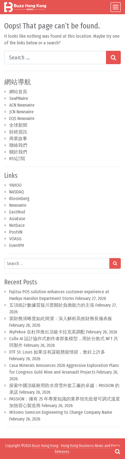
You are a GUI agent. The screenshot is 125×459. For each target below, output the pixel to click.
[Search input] (55, 57)
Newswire (17, 205)
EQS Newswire (21, 118)
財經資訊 (18, 131)
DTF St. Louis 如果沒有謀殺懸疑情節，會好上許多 (57, 352)
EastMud (17, 212)
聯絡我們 (18, 145)
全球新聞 (18, 125)
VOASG (15, 238)
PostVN (15, 232)
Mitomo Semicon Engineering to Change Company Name (60, 412)
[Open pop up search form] (117, 451)
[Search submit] (113, 57)
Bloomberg (19, 198)
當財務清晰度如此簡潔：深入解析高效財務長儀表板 (60, 318)
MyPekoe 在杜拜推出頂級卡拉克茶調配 (47, 332)
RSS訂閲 (17, 158)
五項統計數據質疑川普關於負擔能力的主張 (51, 305)
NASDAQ (16, 191)
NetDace (17, 225)
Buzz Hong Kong (45, 445)
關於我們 (18, 152)
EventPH (16, 245)
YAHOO (15, 185)
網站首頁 (18, 91)
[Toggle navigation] (115, 7)
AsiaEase (17, 218)
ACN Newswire (21, 105)
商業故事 (18, 138)
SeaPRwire (18, 98)
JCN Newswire (21, 111)
